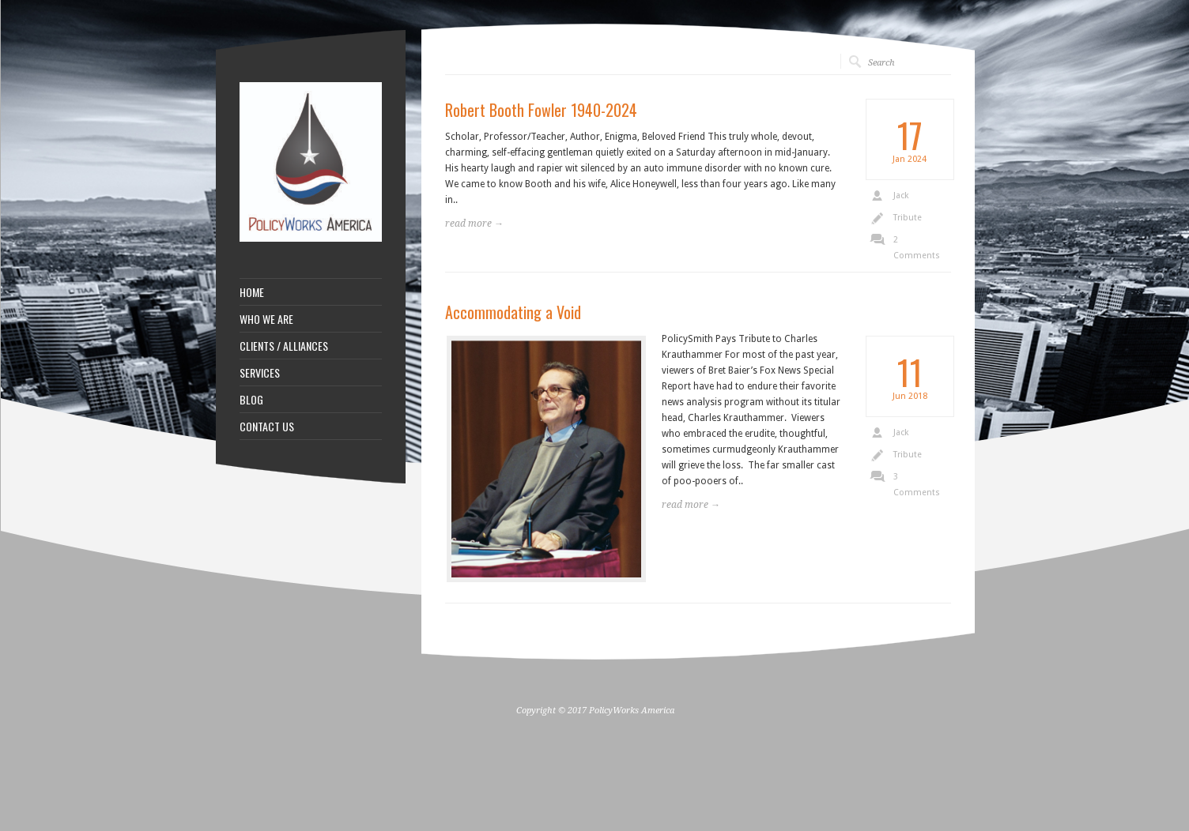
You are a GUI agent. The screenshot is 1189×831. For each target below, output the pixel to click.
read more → (474, 223)
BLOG (251, 399)
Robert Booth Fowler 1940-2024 (541, 110)
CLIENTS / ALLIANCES (284, 346)
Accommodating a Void (513, 312)
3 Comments (916, 485)
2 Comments (916, 248)
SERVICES (260, 372)
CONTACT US (267, 426)
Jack (900, 195)
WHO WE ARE (266, 319)
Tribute (907, 217)
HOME (252, 292)
